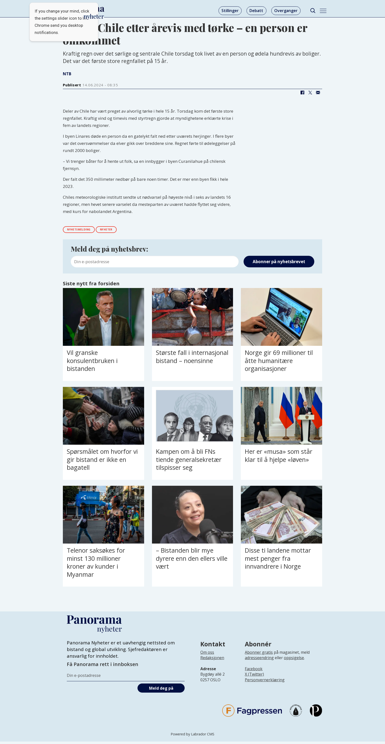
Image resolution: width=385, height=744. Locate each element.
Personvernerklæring (265, 682)
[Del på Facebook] (302, 92)
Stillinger (230, 10)
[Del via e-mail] (318, 92)
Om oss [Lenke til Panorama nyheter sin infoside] (207, 654)
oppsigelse (294, 660)
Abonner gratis (259, 654)
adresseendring (259, 660)
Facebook (253, 671)
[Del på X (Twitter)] (310, 92)
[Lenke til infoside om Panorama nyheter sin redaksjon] (212, 664)
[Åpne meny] (323, 11)
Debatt (256, 10)
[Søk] (313, 11)
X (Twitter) (254, 677)
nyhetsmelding (85, 230)
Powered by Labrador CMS (192, 736)
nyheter (121, 230)
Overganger (286, 10)
